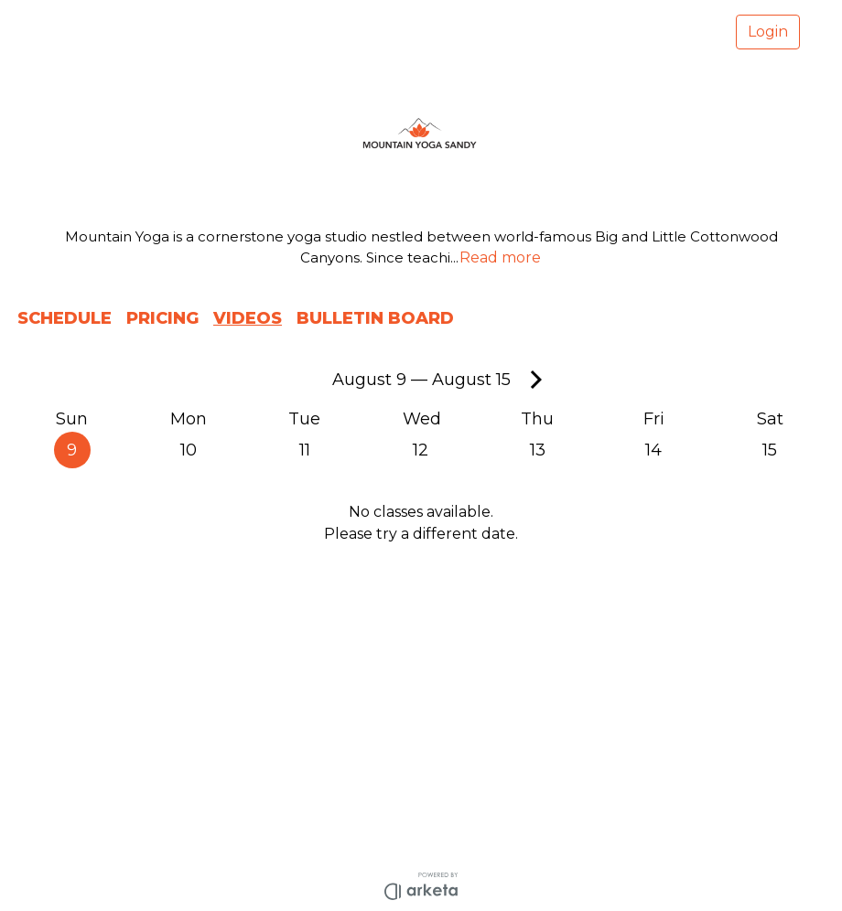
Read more (500, 257)
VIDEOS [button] (247, 318)
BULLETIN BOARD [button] (375, 318)
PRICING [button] (162, 318)
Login (768, 31)
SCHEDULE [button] (64, 318)
